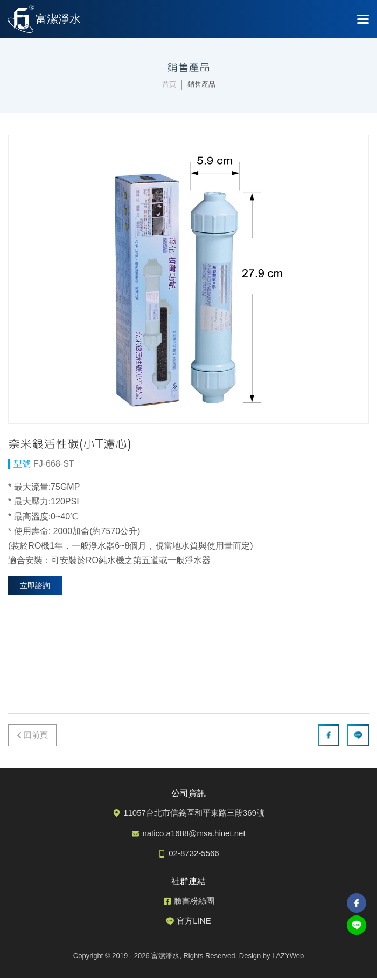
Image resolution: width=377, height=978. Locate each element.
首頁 (169, 84)
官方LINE (194, 920)
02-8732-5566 (194, 853)
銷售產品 (201, 84)
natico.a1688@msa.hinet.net (193, 833)
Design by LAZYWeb (271, 956)
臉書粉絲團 (194, 900)
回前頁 (36, 735)
